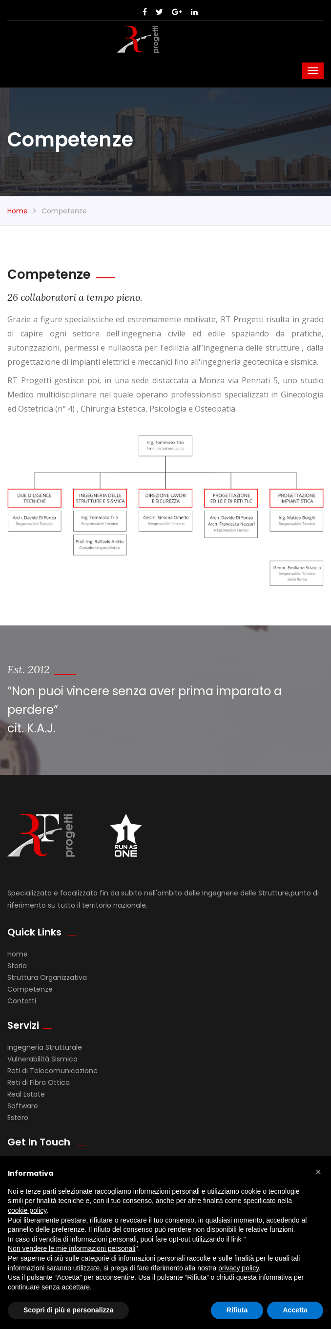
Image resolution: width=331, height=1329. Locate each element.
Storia (17, 966)
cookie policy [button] (27, 1210)
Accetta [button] (295, 1310)
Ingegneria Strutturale (44, 1047)
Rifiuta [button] (237, 1310)
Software (22, 1106)
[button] (318, 1172)
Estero (17, 1117)
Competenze (30, 989)
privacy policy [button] (238, 1268)
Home (17, 211)
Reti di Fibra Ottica (38, 1082)
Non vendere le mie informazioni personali (71, 1248)
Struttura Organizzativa (47, 977)
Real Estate (26, 1094)
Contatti (21, 1001)
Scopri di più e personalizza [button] (68, 1310)
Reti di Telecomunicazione (52, 1071)
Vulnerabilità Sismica (42, 1059)
